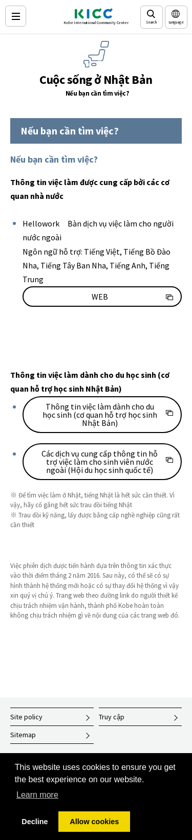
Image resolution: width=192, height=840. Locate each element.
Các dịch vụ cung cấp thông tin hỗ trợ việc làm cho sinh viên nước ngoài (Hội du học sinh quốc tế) (99, 461)
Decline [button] (35, 822)
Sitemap (23, 734)
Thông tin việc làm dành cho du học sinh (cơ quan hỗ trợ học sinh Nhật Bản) (99, 414)
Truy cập (111, 716)
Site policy (26, 716)
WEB (100, 296)
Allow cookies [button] (94, 822)
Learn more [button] (37, 794)
